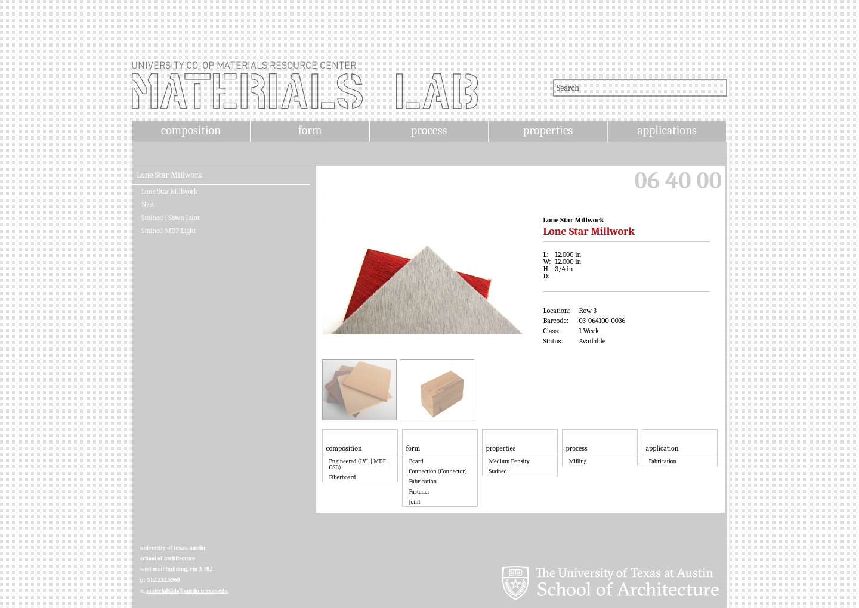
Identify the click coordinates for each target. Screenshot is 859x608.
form (310, 130)
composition (191, 130)
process (429, 130)
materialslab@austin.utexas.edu (187, 590)
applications (667, 130)
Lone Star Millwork (169, 175)
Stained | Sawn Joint (170, 217)
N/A (147, 204)
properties (548, 130)
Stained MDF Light (168, 231)
